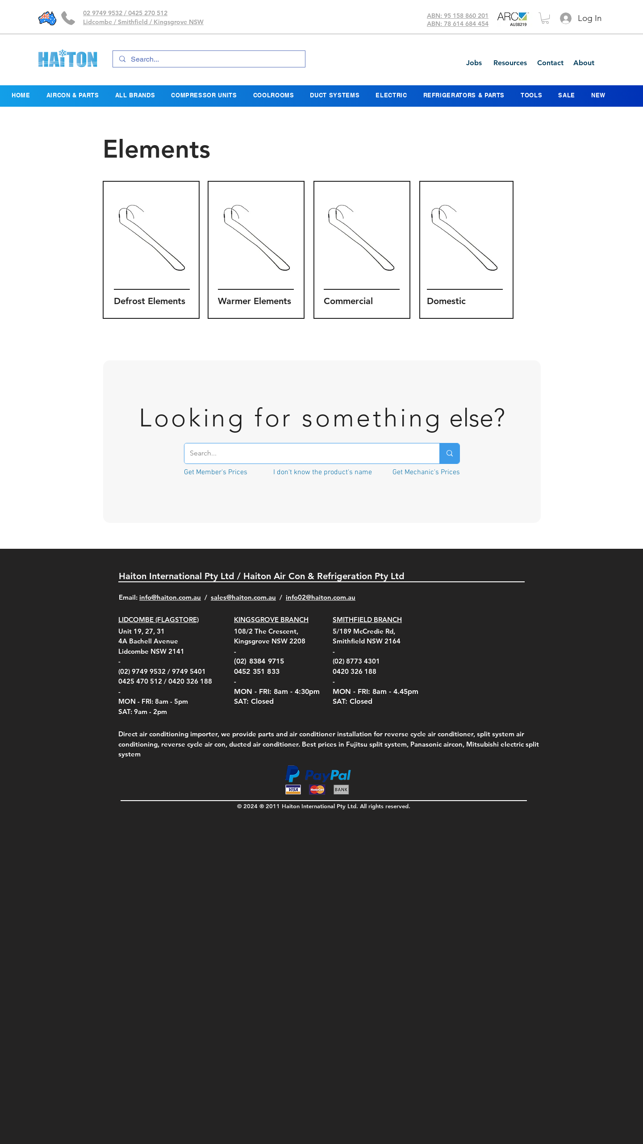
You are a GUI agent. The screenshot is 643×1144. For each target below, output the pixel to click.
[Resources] (510, 63)
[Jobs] (473, 63)
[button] (545, 18)
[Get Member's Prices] (215, 473)
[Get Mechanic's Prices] (426, 473)
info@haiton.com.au (170, 597)
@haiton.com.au (330, 597)
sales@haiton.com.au (243, 597)
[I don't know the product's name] (322, 473)
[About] (583, 63)
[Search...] (208, 59)
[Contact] (550, 63)
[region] (151, 250)
